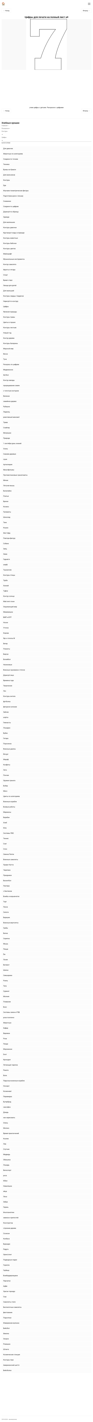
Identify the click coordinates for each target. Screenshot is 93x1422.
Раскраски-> (6, 128)
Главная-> (5, 126)
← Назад (6, 11)
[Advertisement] (46, 88)
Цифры (4, 137)
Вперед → (86, 11)
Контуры (5, 131)
